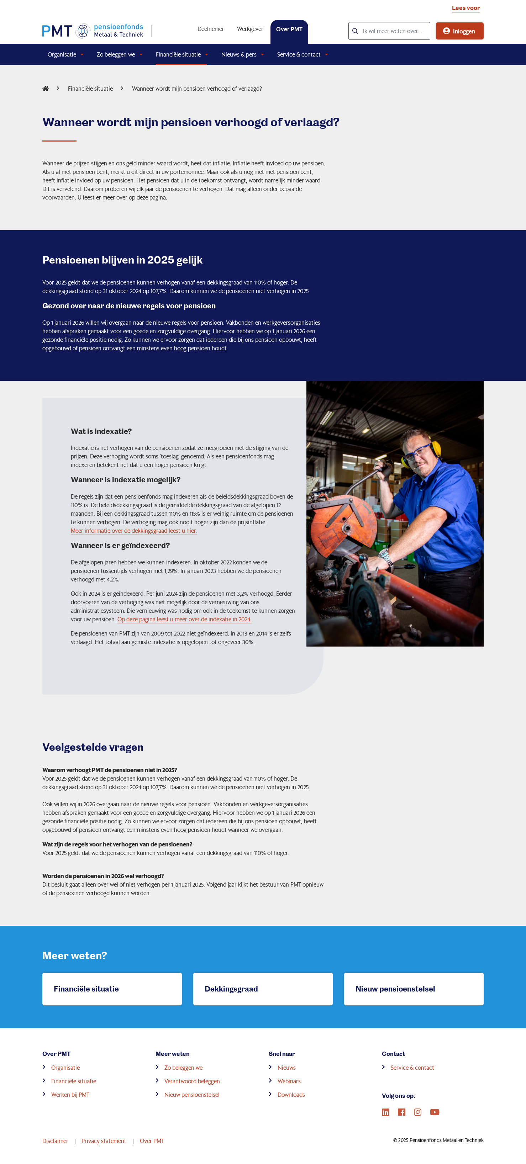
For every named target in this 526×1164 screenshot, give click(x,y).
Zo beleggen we (116, 54)
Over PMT (289, 29)
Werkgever (250, 28)
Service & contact (299, 54)
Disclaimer (55, 1140)
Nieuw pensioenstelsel (192, 1094)
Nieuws (287, 1067)
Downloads (291, 1094)
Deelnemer (211, 28)
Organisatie (62, 54)
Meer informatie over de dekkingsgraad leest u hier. (134, 530)
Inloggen (464, 31)
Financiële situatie (178, 54)
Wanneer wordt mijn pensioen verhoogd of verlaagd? (197, 88)
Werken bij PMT (70, 1094)
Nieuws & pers (239, 54)
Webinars (289, 1081)
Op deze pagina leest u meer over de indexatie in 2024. (184, 619)
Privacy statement (103, 1140)
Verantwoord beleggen (192, 1081)
